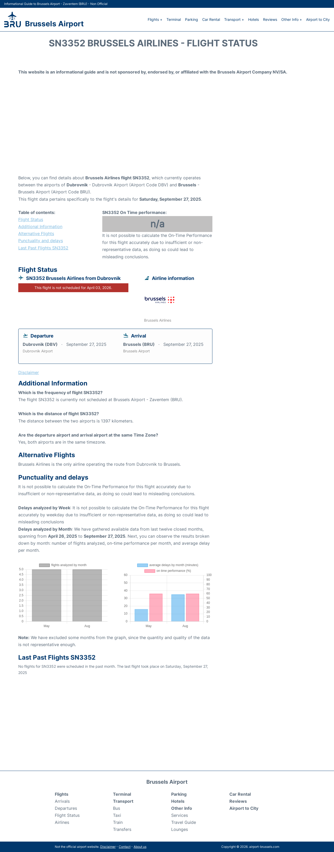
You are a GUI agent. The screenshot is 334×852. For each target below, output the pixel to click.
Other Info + (291, 19)
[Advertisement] (167, 132)
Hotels (253, 19)
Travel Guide (183, 822)
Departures (66, 808)
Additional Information (40, 226)
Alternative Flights (36, 233)
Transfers (122, 829)
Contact (124, 847)
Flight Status (30, 219)
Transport (123, 801)
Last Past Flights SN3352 (43, 247)
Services (179, 815)
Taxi (117, 815)
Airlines (62, 822)
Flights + (155, 19)
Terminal (173, 19)
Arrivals (62, 801)
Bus (116, 808)
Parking (191, 19)
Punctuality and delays (40, 240)
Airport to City (318, 19)
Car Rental (211, 19)
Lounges (179, 829)
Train (118, 822)
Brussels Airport (54, 23)
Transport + (234, 19)
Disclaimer (108, 847)
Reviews (270, 19)
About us (140, 847)
